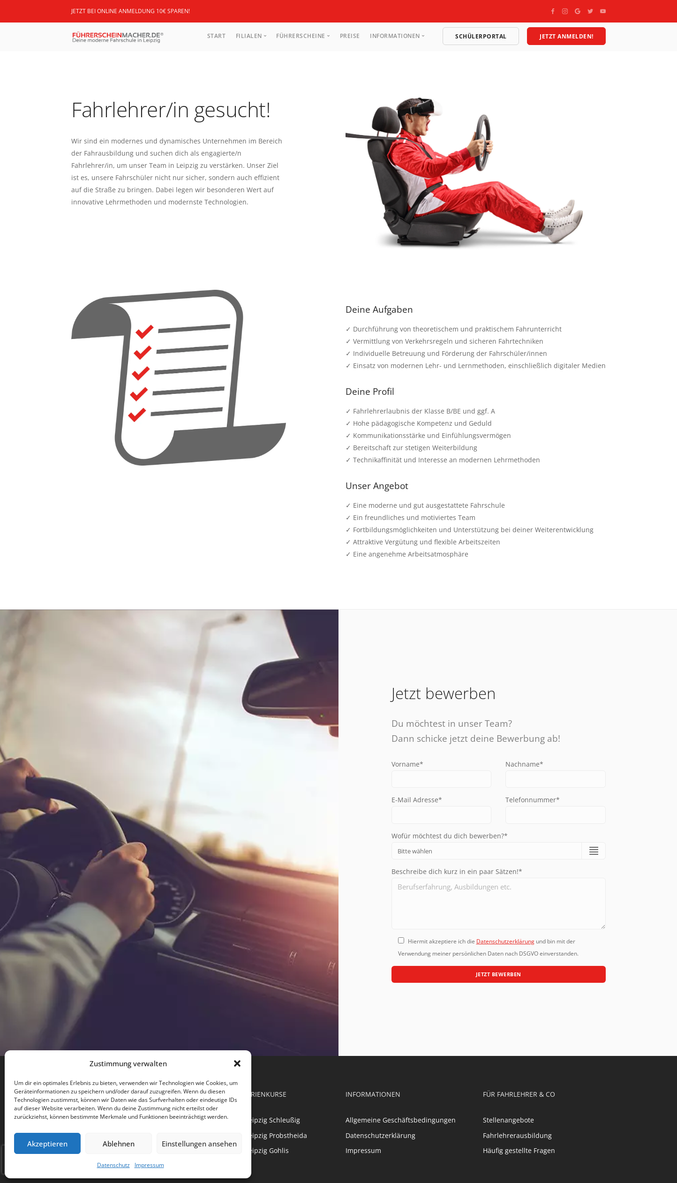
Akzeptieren (47, 1143)
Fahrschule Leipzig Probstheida (258, 1138)
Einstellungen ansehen (199, 1143)
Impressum (149, 1165)
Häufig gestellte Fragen (519, 1154)
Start (216, 36)
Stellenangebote (508, 1123)
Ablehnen (119, 1143)
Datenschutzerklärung (505, 944)
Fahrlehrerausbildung (517, 1138)
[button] (237, 1063)
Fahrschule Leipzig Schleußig (254, 1123)
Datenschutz (113, 1165)
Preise (350, 36)
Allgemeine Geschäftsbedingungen (401, 1123)
